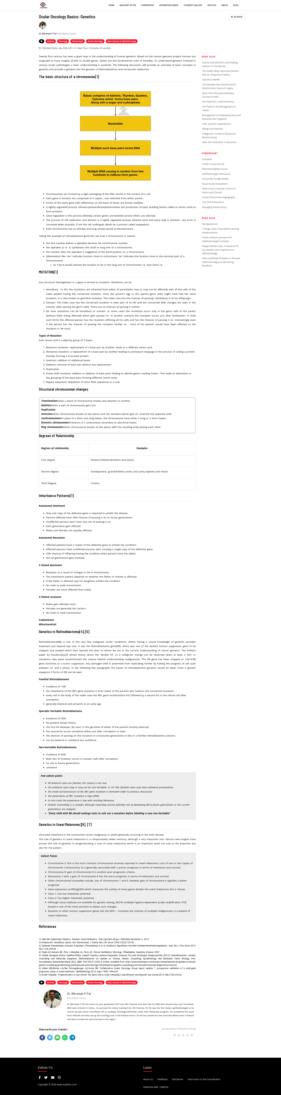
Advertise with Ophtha (155, 1087)
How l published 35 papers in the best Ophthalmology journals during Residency (221, 262)
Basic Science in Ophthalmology (122, 41)
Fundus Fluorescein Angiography (218, 197)
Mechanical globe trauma (215, 168)
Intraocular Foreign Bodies (215, 178)
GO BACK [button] (236, 17)
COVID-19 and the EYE (213, 164)
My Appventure (210, 224)
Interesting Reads (168, 5)
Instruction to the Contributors (204, 1079)
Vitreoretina (77, 41)
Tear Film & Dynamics (213, 202)
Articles (212, 5)
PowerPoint (147, 5)
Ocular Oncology (95, 41)
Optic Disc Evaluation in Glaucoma (219, 142)
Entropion (207, 159)
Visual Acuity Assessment (214, 183)
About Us (148, 1079)
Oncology (63, 41)
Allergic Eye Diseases (212, 128)
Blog (235, 5)
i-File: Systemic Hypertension (216, 123)
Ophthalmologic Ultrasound (216, 173)
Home (112, 5)
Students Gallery (193, 5)
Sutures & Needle (211, 79)
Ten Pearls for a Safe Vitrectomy (218, 101)
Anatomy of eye (128, 5)
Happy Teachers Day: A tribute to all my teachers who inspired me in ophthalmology (220, 250)
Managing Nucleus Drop (214, 207)
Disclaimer (177, 1079)
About (224, 5)
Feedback (163, 1079)
